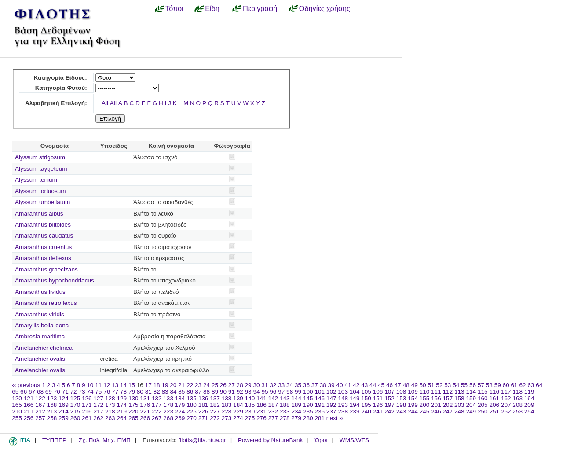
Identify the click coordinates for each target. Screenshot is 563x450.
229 (238, 411)
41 (347, 385)
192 (331, 405)
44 (372, 385)
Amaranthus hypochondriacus (54, 280)
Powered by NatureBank (270, 440)
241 (378, 411)
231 (261, 411)
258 (52, 418)
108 (401, 391)
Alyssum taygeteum (41, 168)
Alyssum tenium (36, 179)
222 (157, 411)
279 (296, 418)
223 (168, 411)
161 (494, 398)
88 (206, 391)
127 (98, 398)
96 (273, 391)
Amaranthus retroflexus (46, 303)
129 (122, 398)
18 (157, 385)
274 (238, 418)
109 (413, 391)
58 (489, 385)
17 (148, 385)
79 (131, 391)
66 (23, 391)
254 (529, 411)
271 (203, 418)
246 (436, 411)
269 (180, 418)
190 (308, 405)
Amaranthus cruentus (43, 247)
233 (285, 411)
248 (459, 411)
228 (227, 411)
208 (517, 405)
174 (122, 405)
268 (168, 418)
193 (343, 405)
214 (63, 411)
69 (48, 391)
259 (63, 418)
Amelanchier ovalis (40, 358)
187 (273, 405)
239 (355, 411)
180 (191, 405)
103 (343, 391)
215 (75, 411)
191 (319, 405)
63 (530, 385)
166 (29, 405)
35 (298, 385)
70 (57, 391)
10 (90, 385)
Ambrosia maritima (40, 336)
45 (381, 385)
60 (506, 385)
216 (87, 411)
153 (401, 398)
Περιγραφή (260, 8)
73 (81, 391)
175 (133, 405)
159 (471, 398)
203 (459, 405)
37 (314, 385)
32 (273, 385)
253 (517, 411)
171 (87, 405)
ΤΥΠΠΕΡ (54, 440)
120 (17, 398)
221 (145, 411)
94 (256, 391)
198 (401, 405)
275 (250, 418)
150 (366, 398)
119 (529, 391)
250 (483, 411)
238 (343, 411)
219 (122, 411)
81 (148, 391)
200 (425, 405)
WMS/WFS (354, 440)
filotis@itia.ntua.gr (202, 440)
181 (203, 405)
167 (40, 405)
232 (273, 411)
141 (261, 398)
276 (261, 418)
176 (145, 405)
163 (517, 398)
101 (319, 391)
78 (123, 391)
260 (75, 418)
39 (331, 385)
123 (52, 398)
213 (52, 411)
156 (436, 398)
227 (215, 411)
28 (240, 385)
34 (289, 385)
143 (285, 398)
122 (40, 398)
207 (506, 405)
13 (115, 385)
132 (157, 398)
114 (471, 391)
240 (366, 411)
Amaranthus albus (39, 213)
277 (273, 418)
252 (506, 411)
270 (191, 418)
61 (514, 385)
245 (425, 411)
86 (189, 391)
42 (356, 385)
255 (17, 418)
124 (63, 398)
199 (413, 405)
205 (483, 405)
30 (256, 385)
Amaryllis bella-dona (42, 325)
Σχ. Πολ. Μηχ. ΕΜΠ (104, 440)
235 (308, 411)
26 (223, 385)
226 (203, 411)
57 (481, 385)
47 (398, 385)
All (105, 103)
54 (456, 385)
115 (483, 391)
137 (215, 398)
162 (506, 398)
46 (389, 385)
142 (273, 398)
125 (75, 398)
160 (483, 398)
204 (471, 405)
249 (471, 411)
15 (131, 385)
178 (168, 405)
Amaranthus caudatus (44, 235)
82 (157, 391)
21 (181, 385)
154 (413, 398)
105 (366, 391)
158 (459, 398)
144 (296, 398)
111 (436, 391)
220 (133, 411)
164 (529, 398)
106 (378, 391)
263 (110, 418)
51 (431, 385)
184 (238, 405)
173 (110, 405)
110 (425, 391)
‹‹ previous (26, 385)
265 (133, 418)
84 (173, 391)
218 (110, 411)
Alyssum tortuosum (40, 191)
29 (248, 385)
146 (319, 398)
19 (164, 385)
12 (106, 385)
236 (319, 411)
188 (285, 405)
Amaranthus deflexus (43, 258)
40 (339, 385)
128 (110, 398)
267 (157, 418)
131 (145, 398)
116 (494, 391)
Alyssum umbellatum (42, 202)
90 (223, 391)
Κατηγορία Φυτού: (61, 87)
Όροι (321, 440)
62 (522, 385)
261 (87, 418)
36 (306, 385)
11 (98, 385)
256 (29, 418)
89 (215, 391)
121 (29, 398)
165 (17, 405)
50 (423, 385)
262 (98, 418)
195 (366, 405)
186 (261, 405)
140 (250, 398)
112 (448, 391)
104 (355, 391)
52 (439, 385)
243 (401, 411)
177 (157, 405)
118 (517, 391)
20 (173, 385)
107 (389, 391)
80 (140, 391)
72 (73, 391)
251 (494, 411)
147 (331, 398)
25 (215, 385)
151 (378, 398)
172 (98, 405)
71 (65, 391)
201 (436, 405)
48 (406, 385)
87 (198, 391)
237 (331, 411)
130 (133, 398)
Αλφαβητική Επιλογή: (56, 103)
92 (240, 391)
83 (165, 391)
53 (447, 385)
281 (319, 418)
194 (355, 405)
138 (227, 398)
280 (308, 418)
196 (378, 405)
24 (206, 385)
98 (289, 391)
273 (227, 418)
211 (29, 411)
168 (52, 405)
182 (215, 405)
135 (191, 398)
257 (40, 418)
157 (448, 398)
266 (145, 418)
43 (364, 385)
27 (231, 385)
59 (497, 385)
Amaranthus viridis (39, 314)
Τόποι (174, 8)
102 (331, 391)
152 (389, 398)
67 (32, 391)
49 (414, 385)
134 (180, 398)
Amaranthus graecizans (46, 269)
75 (98, 391)
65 (15, 391)
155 (425, 398)
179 (180, 405)
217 (98, 411)
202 (448, 405)
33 (281, 385)
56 (472, 385)
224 (180, 411)
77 (115, 391)
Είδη (212, 8)
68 (40, 391)
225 (191, 411)
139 (238, 398)
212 (40, 411)
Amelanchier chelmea (44, 347)
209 (529, 405)
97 (281, 391)
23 (198, 385)
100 (308, 391)
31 (264, 385)
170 (75, 405)
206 (494, 405)
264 (122, 418)
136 (203, 398)
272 (215, 418)
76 (106, 391)
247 (448, 411)
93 (248, 391)
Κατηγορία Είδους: (60, 77)
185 (250, 405)
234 (296, 411)
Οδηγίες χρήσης (324, 8)
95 (264, 391)
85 (181, 391)
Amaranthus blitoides (43, 224)
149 (355, 398)
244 (413, 411)
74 (90, 391)
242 (389, 411)
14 (123, 385)
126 (87, 398)
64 (539, 385)
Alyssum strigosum (40, 157)
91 (231, 391)
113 (459, 391)
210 (17, 411)
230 (250, 411)
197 (389, 405)
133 (168, 398)
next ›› (335, 418)
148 (343, 398)
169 (63, 405)
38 (323, 385)
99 (298, 391)
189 (296, 405)
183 (227, 405)
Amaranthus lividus (40, 292)
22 (189, 385)
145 (308, 398)
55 (464, 385)
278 (285, 418)
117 (506, 391)
